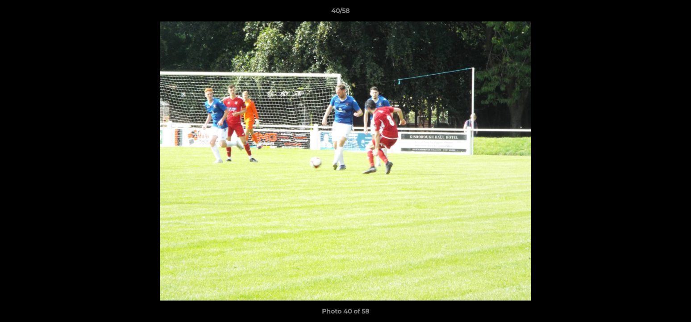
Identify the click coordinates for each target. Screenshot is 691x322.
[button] (653, 13)
